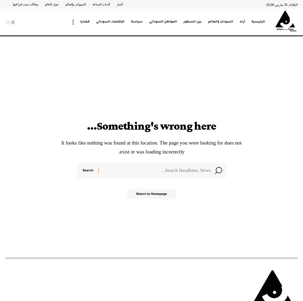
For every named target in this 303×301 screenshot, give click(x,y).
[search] (23, 22)
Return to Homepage (151, 196)
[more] (73, 22)
